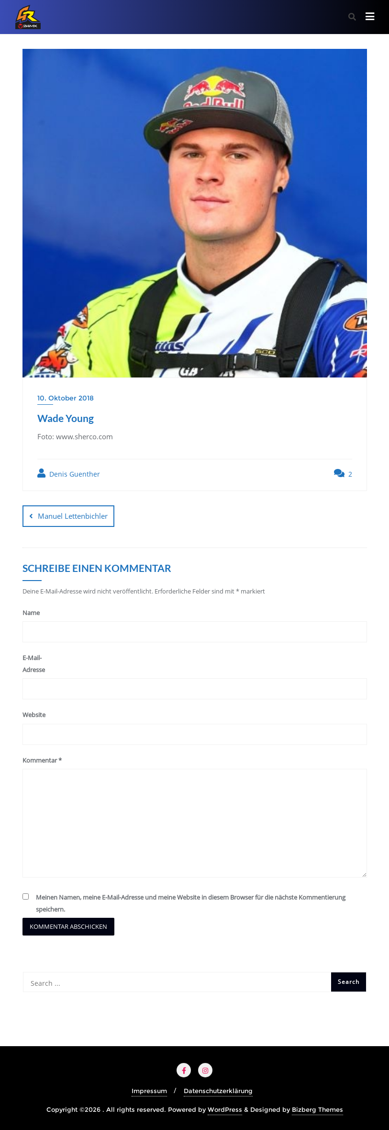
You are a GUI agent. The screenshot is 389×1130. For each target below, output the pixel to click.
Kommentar (42, 760)
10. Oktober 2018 (65, 398)
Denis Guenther (68, 473)
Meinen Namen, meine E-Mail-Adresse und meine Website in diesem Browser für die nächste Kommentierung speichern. (190, 903)
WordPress (225, 1109)
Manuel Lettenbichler (73, 516)
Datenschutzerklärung (218, 1091)
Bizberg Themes (317, 1109)
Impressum (149, 1091)
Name (31, 612)
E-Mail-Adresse (33, 663)
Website (33, 714)
